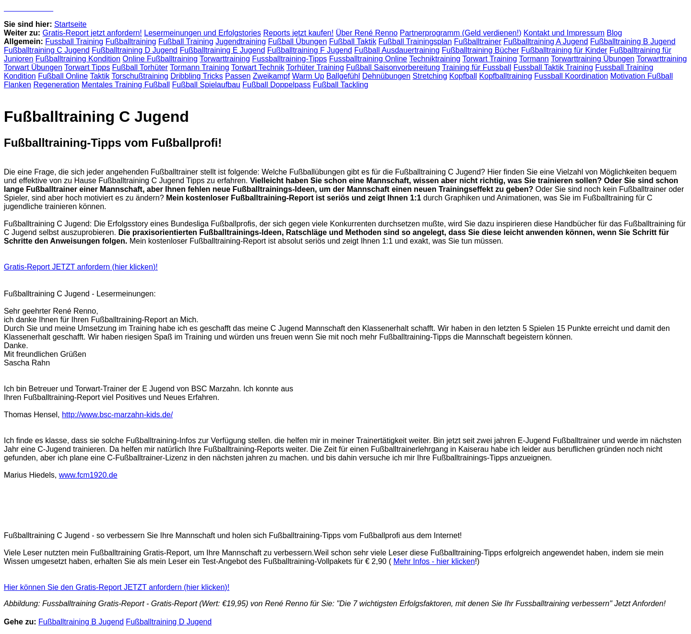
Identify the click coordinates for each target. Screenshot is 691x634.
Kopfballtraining (505, 76)
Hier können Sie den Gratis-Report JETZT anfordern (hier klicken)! (116, 587)
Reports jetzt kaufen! (298, 33)
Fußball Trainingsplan (415, 41)
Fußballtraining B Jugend (633, 41)
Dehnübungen (386, 76)
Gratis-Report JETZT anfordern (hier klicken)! (81, 267)
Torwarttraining (225, 59)
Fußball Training (186, 41)
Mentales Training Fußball (126, 85)
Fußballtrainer (477, 41)
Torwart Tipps (87, 67)
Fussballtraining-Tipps (289, 59)
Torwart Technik (258, 67)
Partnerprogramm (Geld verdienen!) (460, 33)
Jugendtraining (240, 41)
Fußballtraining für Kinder (564, 50)
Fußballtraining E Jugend (222, 50)
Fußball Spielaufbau (206, 85)
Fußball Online (63, 76)
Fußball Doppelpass (276, 85)
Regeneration (56, 85)
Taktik (99, 76)
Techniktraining (435, 59)
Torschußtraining (139, 76)
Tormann (534, 59)
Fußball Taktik (352, 41)
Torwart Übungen (33, 67)
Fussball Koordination (571, 76)
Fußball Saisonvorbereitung (393, 67)
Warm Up (308, 76)
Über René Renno (367, 33)
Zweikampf (271, 76)
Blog (614, 33)
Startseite (70, 24)
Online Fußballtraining (160, 59)
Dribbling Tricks (196, 76)
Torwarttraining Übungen (592, 59)
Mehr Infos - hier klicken (434, 561)
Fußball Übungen (297, 41)
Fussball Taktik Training (553, 67)
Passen (237, 76)
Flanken (17, 85)
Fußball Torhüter (140, 67)
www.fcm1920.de (88, 475)
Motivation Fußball (641, 76)
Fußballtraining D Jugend (135, 50)
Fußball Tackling (340, 85)
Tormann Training (199, 67)
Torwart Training (490, 59)
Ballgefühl (343, 76)
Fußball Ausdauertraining (397, 50)
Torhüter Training (315, 67)
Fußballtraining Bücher (480, 50)
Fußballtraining (131, 41)
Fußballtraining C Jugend (47, 50)
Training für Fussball (476, 67)
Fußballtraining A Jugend (545, 41)
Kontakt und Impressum (564, 33)
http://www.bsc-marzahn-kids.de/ (117, 415)
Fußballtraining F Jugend (309, 50)
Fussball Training (74, 41)
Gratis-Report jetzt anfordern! (92, 33)
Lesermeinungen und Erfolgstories (202, 33)
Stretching (430, 76)
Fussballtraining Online (368, 59)
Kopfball (463, 76)
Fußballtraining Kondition (78, 59)
